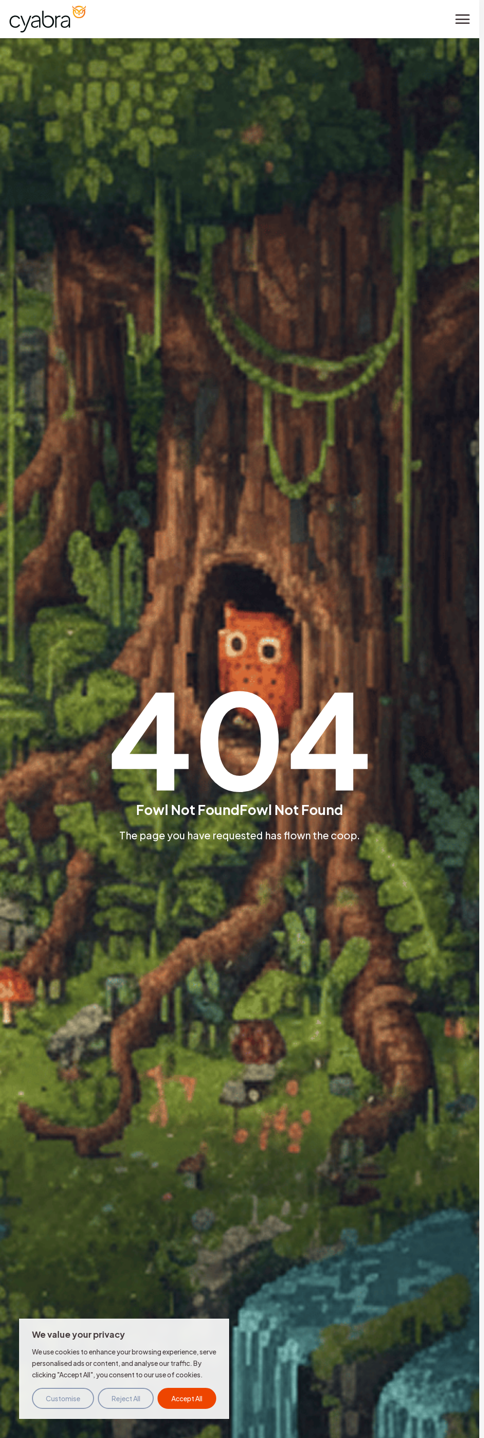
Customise (63, 1398)
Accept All (186, 1398)
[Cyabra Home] (48, 19)
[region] (124, 1369)
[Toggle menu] (462, 19)
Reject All (126, 1398)
